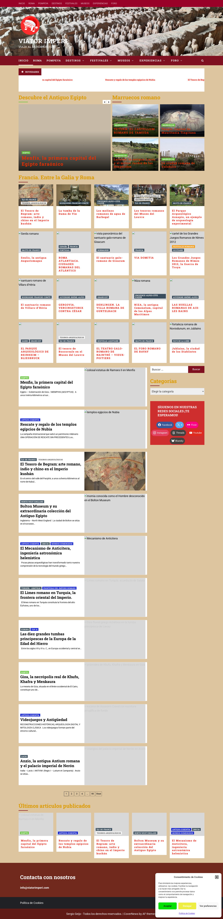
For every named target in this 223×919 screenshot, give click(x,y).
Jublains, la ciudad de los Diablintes (186, 350)
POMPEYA (43, 3)
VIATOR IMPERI (43, 41)
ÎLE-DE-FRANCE (29, 199)
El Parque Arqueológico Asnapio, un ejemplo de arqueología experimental (187, 217)
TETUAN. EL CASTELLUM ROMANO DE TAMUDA (134, 130)
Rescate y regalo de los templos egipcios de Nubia (120, 79)
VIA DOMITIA (144, 257)
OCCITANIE (178, 250)
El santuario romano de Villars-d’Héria (36, 306)
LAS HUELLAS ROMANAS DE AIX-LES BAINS (185, 308)
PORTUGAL (65, 250)
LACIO (24, 756)
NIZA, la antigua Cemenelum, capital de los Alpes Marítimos (148, 309)
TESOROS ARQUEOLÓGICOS (34, 203)
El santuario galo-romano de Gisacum (110, 259)
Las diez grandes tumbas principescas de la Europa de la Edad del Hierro (48, 638)
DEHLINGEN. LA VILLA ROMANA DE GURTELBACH (110, 308)
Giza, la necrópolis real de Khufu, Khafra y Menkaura (49, 679)
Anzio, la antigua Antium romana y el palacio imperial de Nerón (50, 763)
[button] (216, 877)
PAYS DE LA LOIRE (181, 341)
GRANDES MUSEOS (143, 199)
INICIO (22, 3)
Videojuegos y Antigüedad (43, 719)
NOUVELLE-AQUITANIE (108, 341)
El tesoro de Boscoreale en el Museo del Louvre (71, 352)
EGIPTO (26, 152)
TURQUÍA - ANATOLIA (31, 588)
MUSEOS (85, 3)
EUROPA (25, 629)
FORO (114, 3)
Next (98, 793)
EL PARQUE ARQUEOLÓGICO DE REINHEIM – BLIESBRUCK (35, 353)
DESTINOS (57, 3)
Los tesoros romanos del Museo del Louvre (149, 214)
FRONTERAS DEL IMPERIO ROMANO (59, 588)
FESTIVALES (71, 3)
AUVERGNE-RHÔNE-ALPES (72, 297)
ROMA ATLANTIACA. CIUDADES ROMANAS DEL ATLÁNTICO (69, 264)
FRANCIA (74, 246)
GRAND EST (102, 297)
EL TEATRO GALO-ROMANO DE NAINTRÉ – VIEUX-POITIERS (110, 353)
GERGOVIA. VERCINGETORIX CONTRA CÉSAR (71, 308)
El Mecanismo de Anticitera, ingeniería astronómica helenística (45, 553)
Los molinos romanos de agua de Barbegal (110, 214)
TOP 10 (34, 629)
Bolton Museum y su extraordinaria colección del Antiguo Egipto (45, 511)
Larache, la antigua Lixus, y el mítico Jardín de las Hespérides (135, 162)
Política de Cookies (187, 913)
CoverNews (131, 913)
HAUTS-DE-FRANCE (182, 203)
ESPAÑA (63, 246)
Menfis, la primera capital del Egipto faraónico (59, 161)
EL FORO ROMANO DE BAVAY (147, 350)
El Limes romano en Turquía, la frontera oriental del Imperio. (48, 595)
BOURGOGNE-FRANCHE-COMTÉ (74, 203)
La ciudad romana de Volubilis (178, 164)
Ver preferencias (208, 906)
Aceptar (168, 906)
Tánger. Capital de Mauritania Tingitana (179, 130)
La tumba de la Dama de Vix (69, 212)
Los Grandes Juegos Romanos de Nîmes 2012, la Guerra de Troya (186, 262)
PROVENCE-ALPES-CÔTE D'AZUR (108, 202)
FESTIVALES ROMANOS (183, 246)
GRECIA (45, 543)
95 (92, 793)
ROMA (31, 3)
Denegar (187, 906)
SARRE (25, 341)
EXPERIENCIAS (100, 3)
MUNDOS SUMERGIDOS (61, 543)
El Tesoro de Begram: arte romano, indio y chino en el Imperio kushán (35, 217)
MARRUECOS (121, 125)
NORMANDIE (103, 250)
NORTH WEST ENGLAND (32, 501)
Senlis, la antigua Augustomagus (34, 259)
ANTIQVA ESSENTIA (30, 420)
